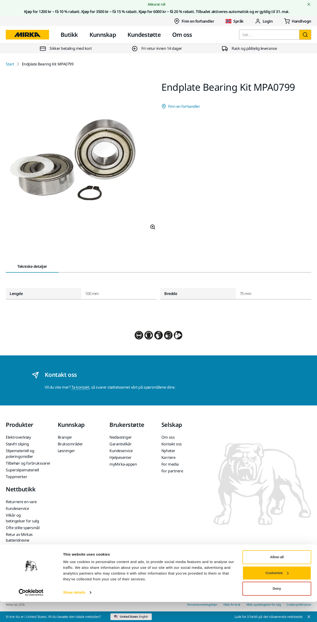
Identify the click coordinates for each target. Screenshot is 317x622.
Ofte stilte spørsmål (22, 527)
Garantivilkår (120, 444)
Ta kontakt (80, 387)
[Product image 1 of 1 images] (81, 158)
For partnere (172, 471)
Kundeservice (121, 450)
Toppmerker (16, 476)
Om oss (182, 34)
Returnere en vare (21, 501)
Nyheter (168, 450)
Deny (277, 609)
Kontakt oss (171, 444)
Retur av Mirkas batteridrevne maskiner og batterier (24, 540)
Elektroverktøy (18, 437)
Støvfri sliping (17, 444)
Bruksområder (70, 444)
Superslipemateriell (22, 470)
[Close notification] (308, 4)
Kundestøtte (144, 34)
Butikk (69, 34)
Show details (74, 612)
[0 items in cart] (297, 21)
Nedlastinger (120, 437)
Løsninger (66, 450)
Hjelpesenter (120, 457)
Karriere (168, 457)
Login (264, 21)
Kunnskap (102, 34)
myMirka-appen (123, 464)
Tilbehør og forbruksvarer (28, 463)
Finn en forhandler (194, 21)
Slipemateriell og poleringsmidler (20, 453)
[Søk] (305, 35)
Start (10, 64)
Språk (234, 21)
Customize (277, 593)
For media (170, 464)
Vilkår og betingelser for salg (22, 518)
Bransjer (65, 437)
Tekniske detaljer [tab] (32, 266)
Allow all (277, 577)
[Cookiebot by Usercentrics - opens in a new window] (31, 612)
